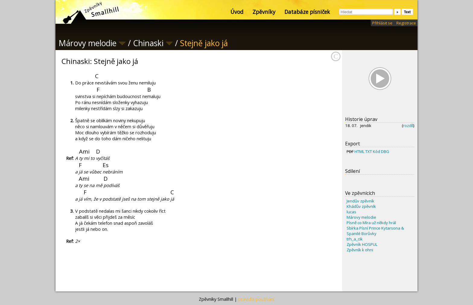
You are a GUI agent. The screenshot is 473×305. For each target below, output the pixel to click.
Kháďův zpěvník (361, 206)
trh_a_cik (355, 239)
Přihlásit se (382, 23)
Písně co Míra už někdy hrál (371, 222)
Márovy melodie (361, 217)
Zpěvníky (263, 11)
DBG (385, 151)
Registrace (406, 23)
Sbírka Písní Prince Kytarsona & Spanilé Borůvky (375, 230)
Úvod (236, 11)
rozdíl (408, 125)
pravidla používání (256, 299)
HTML (359, 151)
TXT (368, 151)
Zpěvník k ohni (360, 250)
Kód (376, 151)
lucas (351, 211)
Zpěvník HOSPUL (362, 244)
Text (407, 11)
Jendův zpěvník (360, 201)
